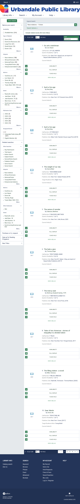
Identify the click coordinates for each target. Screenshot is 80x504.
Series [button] (4, 90)
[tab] (12, 25)
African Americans (10, 60)
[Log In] (74, 2)
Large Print (8, 44)
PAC (6, 209)
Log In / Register (48, 480)
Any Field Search (9, 150)
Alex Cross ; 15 (9, 101)
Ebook (7, 48)
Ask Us (5, 467)
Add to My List (52, 77)
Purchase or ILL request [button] (10, 233)
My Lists (45, 478)
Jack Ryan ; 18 (9, 96)
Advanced (26, 475)
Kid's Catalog (70, 495)
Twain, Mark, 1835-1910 (12, 85)
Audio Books (8, 46)
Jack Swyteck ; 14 (10, 98)
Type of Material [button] (7, 36)
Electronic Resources (11, 41)
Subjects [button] (5, 54)
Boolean (25, 478)
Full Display (41, 70)
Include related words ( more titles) (38, 33)
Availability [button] (6, 29)
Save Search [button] (12, 21)
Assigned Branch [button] (7, 128)
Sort (65, 37)
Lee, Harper (8, 78)
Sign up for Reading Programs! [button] (8, 238)
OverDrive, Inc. (9, 75)
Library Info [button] (8, 15)
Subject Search (9, 156)
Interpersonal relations (11, 67)
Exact (24, 472)
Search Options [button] (32, 28)
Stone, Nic (8, 80)
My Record (46, 464)
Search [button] (23, 15)
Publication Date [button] (7, 110)
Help (64, 461)
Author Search (9, 154)
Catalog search (7, 464)
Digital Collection (10, 138)
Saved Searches (48, 475)
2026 (6, 114)
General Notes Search (11, 159)
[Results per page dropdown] (38, 37)
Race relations (9, 57)
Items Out (46, 467)
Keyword (25, 464)
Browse (25, 467)
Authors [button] (5, 72)
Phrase (25, 469)
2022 (6, 123)
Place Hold (40, 73)
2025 (6, 116)
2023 (6, 121)
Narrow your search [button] (8, 25)
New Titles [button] (5, 243)
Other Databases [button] (7, 205)
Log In (77, 2)
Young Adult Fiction (10, 64)
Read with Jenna (9, 94)
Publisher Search (9, 161)
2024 (6, 118)
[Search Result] (32, 45)
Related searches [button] (8, 142)
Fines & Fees (47, 472)
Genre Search (8, 163)
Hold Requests (47, 469)
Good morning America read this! (13, 104)
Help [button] (52, 15)
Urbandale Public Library (12, 134)
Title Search (8, 152)
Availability (41, 66)
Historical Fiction (9, 62)
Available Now (9, 32)
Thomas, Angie (9, 82)
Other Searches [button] (7, 146)
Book (6, 39)
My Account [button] (38, 15)
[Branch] (6, 2)
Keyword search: (31, 21)
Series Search (9, 166)
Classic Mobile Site (69, 499)
